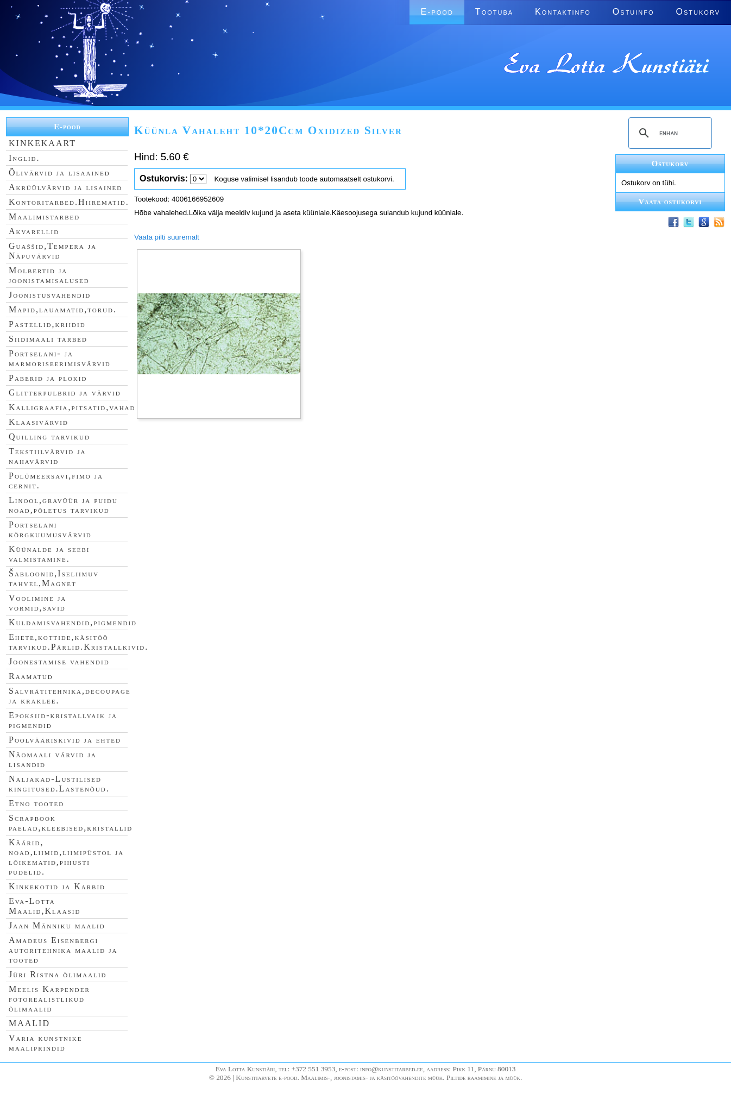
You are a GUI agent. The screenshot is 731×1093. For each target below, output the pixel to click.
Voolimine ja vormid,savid (37, 602)
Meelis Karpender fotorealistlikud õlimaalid (49, 998)
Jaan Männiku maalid (57, 925)
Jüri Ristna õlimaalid (58, 974)
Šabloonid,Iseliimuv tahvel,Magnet (54, 578)
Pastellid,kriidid (47, 324)
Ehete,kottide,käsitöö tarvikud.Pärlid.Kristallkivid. (78, 641)
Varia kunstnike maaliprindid (45, 1042)
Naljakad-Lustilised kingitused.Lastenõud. (59, 783)
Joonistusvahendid (50, 294)
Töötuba (494, 11)
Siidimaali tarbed (48, 338)
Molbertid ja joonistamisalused (49, 275)
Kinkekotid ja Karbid (57, 886)
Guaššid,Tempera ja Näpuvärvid (53, 250)
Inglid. (24, 157)
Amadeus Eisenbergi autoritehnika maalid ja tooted (63, 949)
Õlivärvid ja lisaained (59, 172)
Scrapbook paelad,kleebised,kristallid (71, 822)
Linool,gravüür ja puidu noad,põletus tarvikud (63, 504)
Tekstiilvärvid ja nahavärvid (47, 456)
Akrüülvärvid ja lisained (65, 187)
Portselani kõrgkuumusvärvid (50, 529)
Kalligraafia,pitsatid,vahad (72, 407)
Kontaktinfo (563, 11)
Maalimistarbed (44, 216)
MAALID (29, 1023)
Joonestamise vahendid (59, 661)
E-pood (436, 11)
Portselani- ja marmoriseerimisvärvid (60, 358)
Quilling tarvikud (49, 436)
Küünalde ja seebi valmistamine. (49, 553)
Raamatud (31, 676)
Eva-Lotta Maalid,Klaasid (44, 905)
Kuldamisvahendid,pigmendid (73, 622)
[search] (668, 133)
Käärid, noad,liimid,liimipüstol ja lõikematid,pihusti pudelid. (66, 857)
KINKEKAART (42, 143)
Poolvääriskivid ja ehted (65, 739)
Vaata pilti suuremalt (166, 237)
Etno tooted (36, 803)
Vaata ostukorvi (670, 201)
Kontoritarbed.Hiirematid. (69, 201)
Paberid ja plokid (48, 377)
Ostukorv (698, 11)
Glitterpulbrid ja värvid (65, 392)
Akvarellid (34, 231)
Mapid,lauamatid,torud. (63, 309)
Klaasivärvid (38, 421)
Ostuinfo (633, 11)
